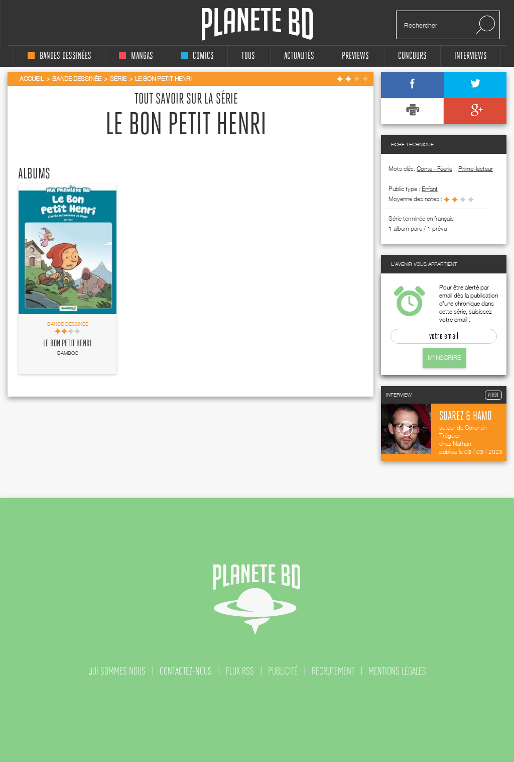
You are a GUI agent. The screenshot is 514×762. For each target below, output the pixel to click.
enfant (430, 189)
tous (248, 56)
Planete (257, 24)
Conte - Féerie (434, 168)
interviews (470, 56)
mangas (136, 56)
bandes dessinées (59, 56)
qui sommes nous (117, 671)
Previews (355, 56)
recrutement (333, 671)
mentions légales (397, 671)
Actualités (299, 56)
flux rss (240, 671)
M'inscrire (444, 357)
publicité (283, 671)
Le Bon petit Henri (67, 344)
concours (412, 56)
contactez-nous (186, 671)
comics (197, 56)
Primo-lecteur (475, 168)
